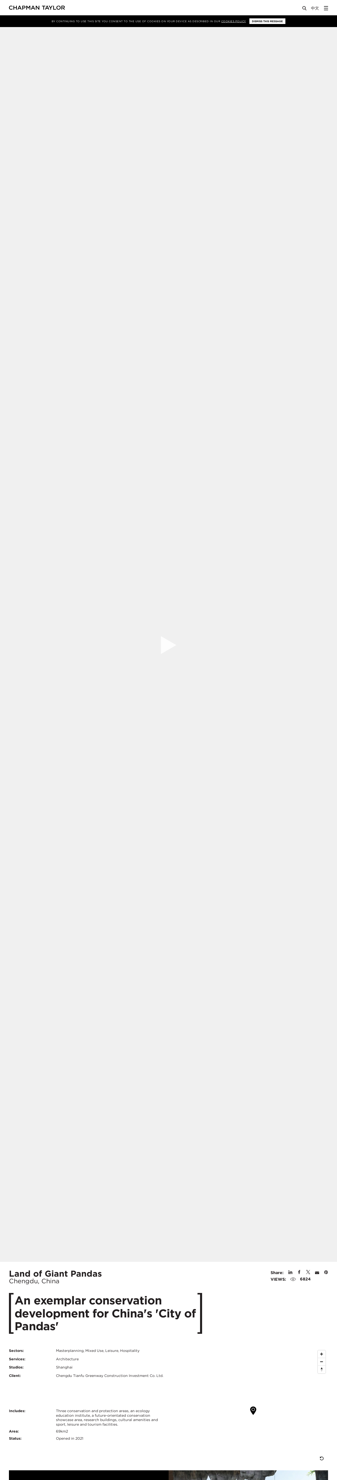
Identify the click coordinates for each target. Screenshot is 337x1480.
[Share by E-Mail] (317, 1272)
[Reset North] (322, 1369)
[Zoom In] (322, 1354)
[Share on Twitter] (308, 1272)
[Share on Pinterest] (326, 1272)
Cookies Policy (233, 21)
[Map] (250, 1406)
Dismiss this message (267, 21)
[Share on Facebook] (299, 1272)
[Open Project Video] (169, 645)
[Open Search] (304, 9)
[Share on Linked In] (290, 1272)
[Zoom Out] (322, 1362)
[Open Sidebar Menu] (326, 8)
